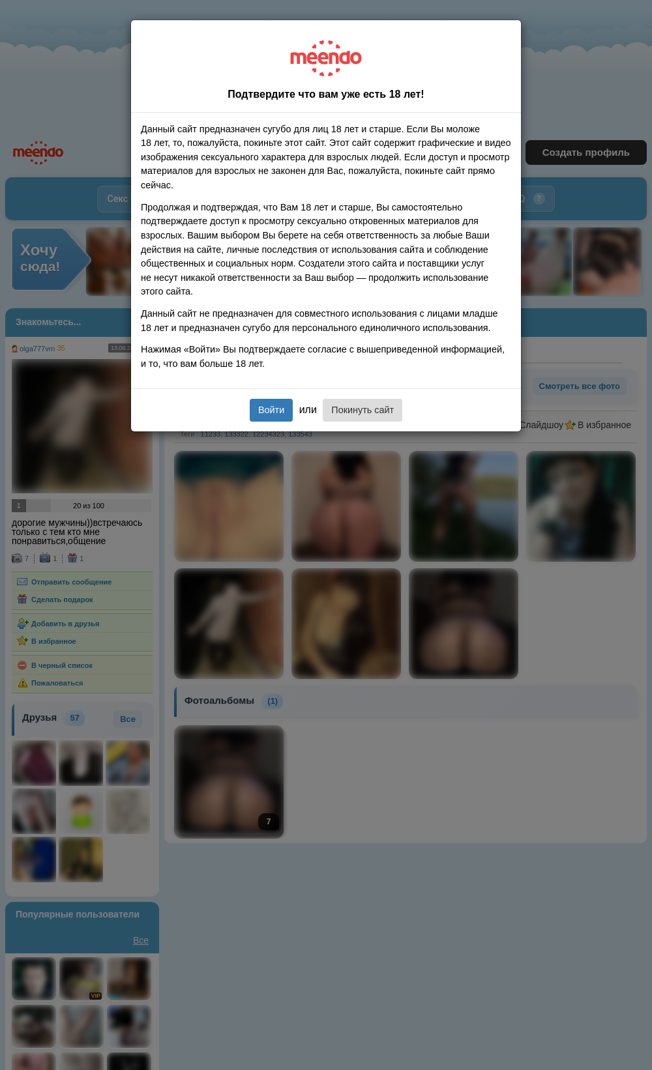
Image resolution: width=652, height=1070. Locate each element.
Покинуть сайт (362, 410)
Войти (271, 410)
